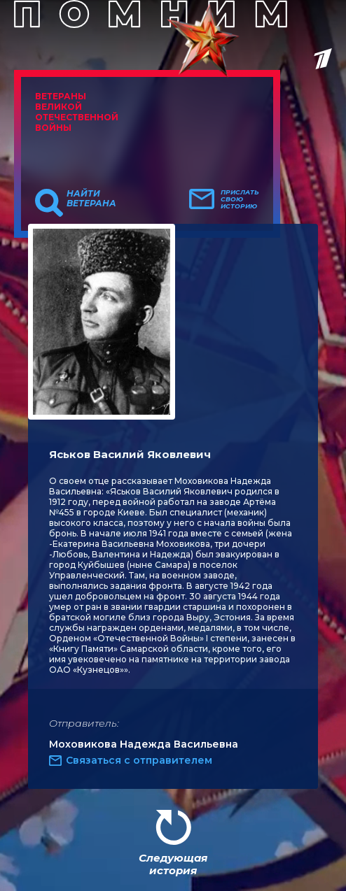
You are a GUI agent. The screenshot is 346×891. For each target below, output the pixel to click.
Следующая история (173, 864)
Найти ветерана (91, 198)
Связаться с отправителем (139, 760)
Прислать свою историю (240, 199)
